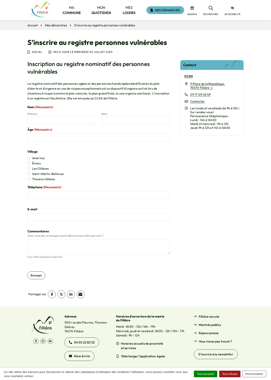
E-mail (32, 209)
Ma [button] (72, 10)
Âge (39, 129)
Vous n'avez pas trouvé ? (215, 341)
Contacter (197, 101)
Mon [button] (101, 10)
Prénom (32, 114)
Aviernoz (38, 158)
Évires (36, 163)
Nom (104, 114)
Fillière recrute (209, 316)
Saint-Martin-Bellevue (48, 174)
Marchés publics (210, 325)
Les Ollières (40, 168)
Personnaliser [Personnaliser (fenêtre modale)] (254, 374)
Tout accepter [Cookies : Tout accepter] (205, 374)
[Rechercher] (210, 10)
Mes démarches (165, 10)
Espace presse (209, 333)
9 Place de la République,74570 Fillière (207, 86)
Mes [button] (129, 10)
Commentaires (38, 231)
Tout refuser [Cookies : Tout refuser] (230, 374)
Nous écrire (79, 356)
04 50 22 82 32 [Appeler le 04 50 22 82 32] (82, 342)
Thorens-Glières (43, 179)
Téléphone (44, 187)
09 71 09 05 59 (200, 94)
